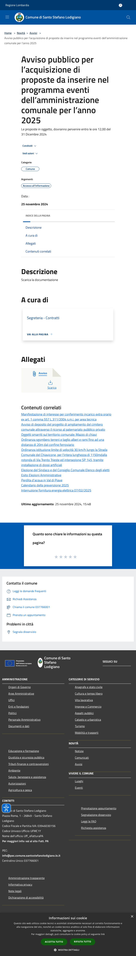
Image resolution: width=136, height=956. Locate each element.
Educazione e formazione (23, 751)
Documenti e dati (18, 726)
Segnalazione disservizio (96, 815)
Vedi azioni (30, 153)
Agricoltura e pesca (20, 790)
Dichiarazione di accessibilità (26, 897)
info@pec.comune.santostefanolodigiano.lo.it (31, 855)
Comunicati (82, 757)
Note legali (15, 891)
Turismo (80, 726)
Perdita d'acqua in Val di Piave (41, 480)
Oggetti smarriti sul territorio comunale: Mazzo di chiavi (59, 434)
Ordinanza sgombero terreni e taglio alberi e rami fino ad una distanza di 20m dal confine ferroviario (62, 442)
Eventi (79, 787)
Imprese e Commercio (88, 706)
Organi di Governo (19, 687)
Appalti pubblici (84, 713)
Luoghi (79, 781)
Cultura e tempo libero (88, 693)
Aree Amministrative (21, 693)
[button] (68, 950)
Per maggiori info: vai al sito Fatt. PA (25, 841)
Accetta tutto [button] (54, 941)
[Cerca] (128, 17)
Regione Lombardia (17, 5)
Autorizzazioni (17, 783)
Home (8, 33)
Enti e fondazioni (18, 706)
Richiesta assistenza (93, 828)
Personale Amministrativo (24, 719)
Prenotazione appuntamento (98, 808)
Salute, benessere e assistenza (27, 777)
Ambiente (14, 770)
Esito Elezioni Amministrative (41, 475)
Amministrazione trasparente (26, 878)
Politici (12, 713)
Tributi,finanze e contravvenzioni (28, 764)
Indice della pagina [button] (38, 215)
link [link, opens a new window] (103, 934)
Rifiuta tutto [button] (82, 941)
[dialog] (68, 934)
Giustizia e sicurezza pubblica (26, 757)
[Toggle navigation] (7, 17)
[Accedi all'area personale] (120, 5)
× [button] (132, 916)
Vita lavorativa (84, 700)
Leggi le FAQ (88, 821)
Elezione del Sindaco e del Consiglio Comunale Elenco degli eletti (65, 470)
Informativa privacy (20, 884)
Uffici (11, 700)
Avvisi (33, 33)
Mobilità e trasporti (86, 732)
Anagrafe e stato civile (88, 687)
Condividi (29, 146)
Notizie (79, 751)
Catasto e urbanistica (88, 719)
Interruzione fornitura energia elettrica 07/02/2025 (56, 490)
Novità (21, 33)
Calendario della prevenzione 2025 (45, 485)
